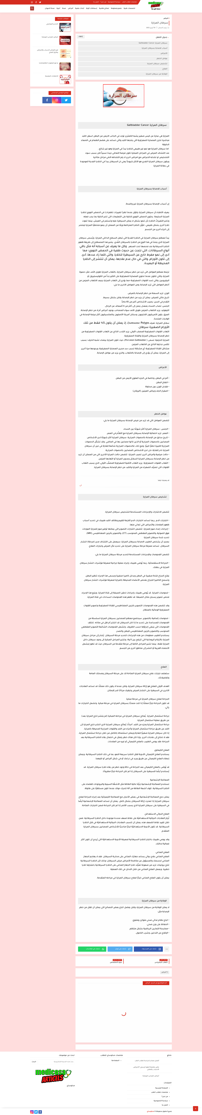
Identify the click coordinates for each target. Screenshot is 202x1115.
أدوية (58, 8)
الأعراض (163, 53)
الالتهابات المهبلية (51, 76)
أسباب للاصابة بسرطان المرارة (154, 48)
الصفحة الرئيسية (161, 1088)
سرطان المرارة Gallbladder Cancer (153, 43)
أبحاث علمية (79, 8)
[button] (148, 949)
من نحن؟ (103, 2)
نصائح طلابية (104, 8)
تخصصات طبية (129, 8)
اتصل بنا (96, 2)
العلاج (164, 69)
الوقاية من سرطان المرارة (156, 74)
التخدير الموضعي (52, 24)
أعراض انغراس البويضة (50, 37)
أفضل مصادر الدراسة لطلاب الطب (147, 1061)
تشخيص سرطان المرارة (156, 64)
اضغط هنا (115, 1061)
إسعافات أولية (91, 8)
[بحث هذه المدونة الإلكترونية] (56, 1062)
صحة (64, 8)
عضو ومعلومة (116, 8)
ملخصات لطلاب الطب (129, 2)
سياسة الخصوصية (114, 2)
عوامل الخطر (161, 59)
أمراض (70, 8)
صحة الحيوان (50, 8)
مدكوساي (150, 1111)
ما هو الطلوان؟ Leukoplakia (48, 63)
